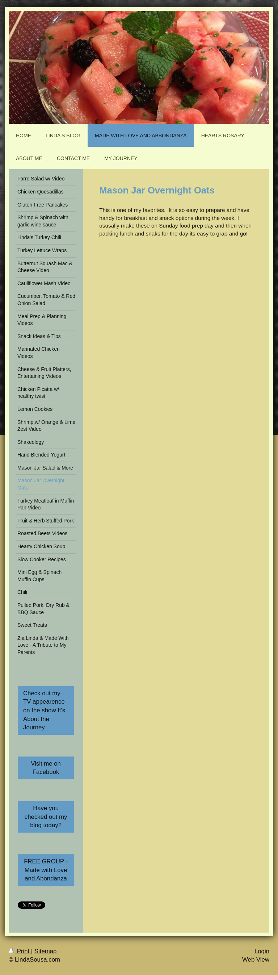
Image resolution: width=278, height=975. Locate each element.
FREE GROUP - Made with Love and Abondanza (46, 870)
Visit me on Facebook (46, 768)
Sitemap (45, 951)
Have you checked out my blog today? (46, 817)
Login (261, 951)
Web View (255, 959)
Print (20, 951)
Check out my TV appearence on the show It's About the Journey (44, 710)
